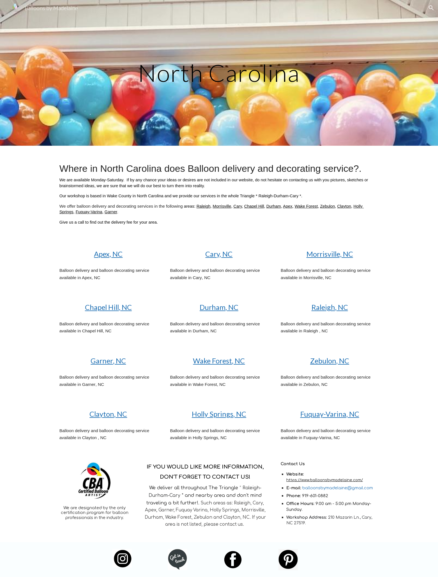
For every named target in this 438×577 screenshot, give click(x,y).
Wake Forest (306, 206)
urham (275, 206)
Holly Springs (212, 414)
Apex (287, 206)
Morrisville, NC (329, 254)
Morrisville (222, 206)
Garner (111, 212)
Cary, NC (218, 254)
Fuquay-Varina (323, 414)
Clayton (344, 206)
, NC (125, 307)
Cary (238, 206)
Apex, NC (108, 254)
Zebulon (327, 206)
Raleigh (204, 206)
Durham (212, 307)
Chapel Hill (254, 206)
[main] (219, 73)
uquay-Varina (90, 212)
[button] (431, 8)
